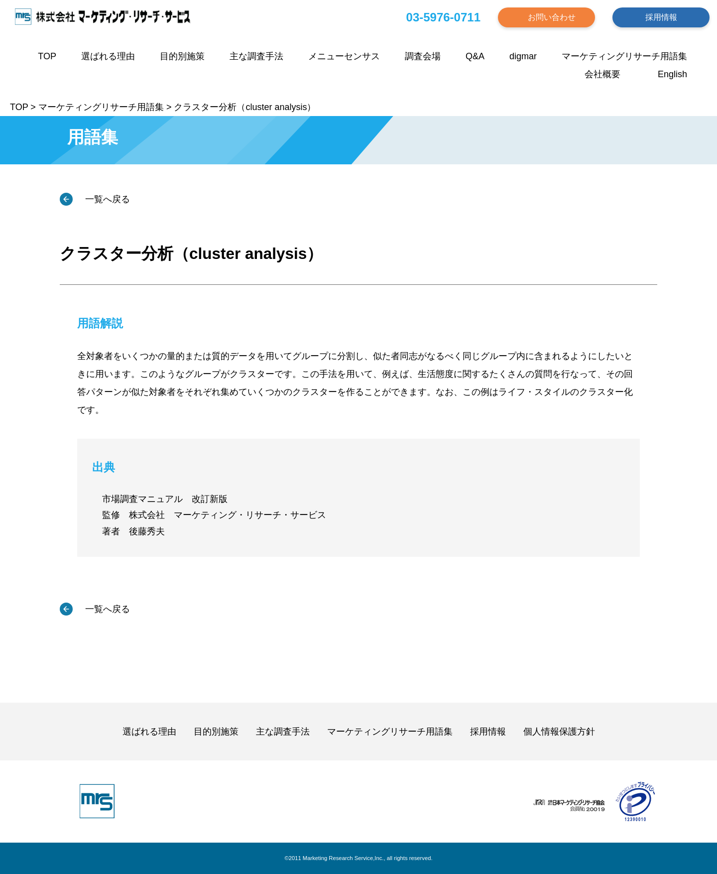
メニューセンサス (344, 56)
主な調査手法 (256, 56)
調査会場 (423, 56)
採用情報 (661, 17)
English (672, 74)
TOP (47, 56)
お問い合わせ (552, 17)
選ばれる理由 (108, 56)
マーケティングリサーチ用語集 (624, 56)
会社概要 (602, 74)
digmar (523, 56)
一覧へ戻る (106, 199)
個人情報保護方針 (559, 732)
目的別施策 (182, 56)
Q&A (475, 56)
